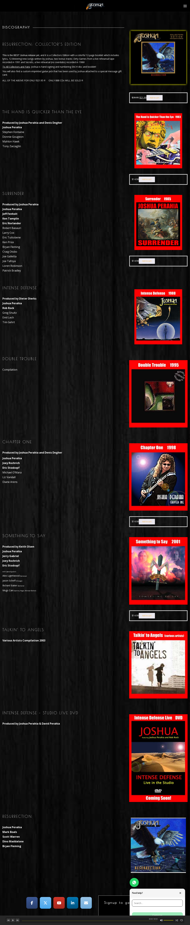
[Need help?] (134, 882)
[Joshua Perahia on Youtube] (59, 903)
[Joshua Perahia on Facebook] (32, 903)
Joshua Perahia (42, 919)
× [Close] (180, 893)
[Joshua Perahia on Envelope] (86, 903)
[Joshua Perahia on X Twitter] (45, 903)
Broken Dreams (28, 919)
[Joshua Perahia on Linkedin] (72, 903)
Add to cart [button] (154, 97)
